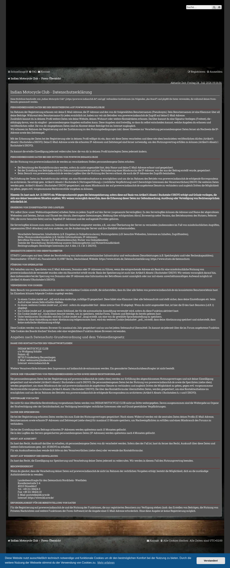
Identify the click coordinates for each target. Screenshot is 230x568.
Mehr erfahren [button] (106, 562)
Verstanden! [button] (211, 560)
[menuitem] (32, 72)
